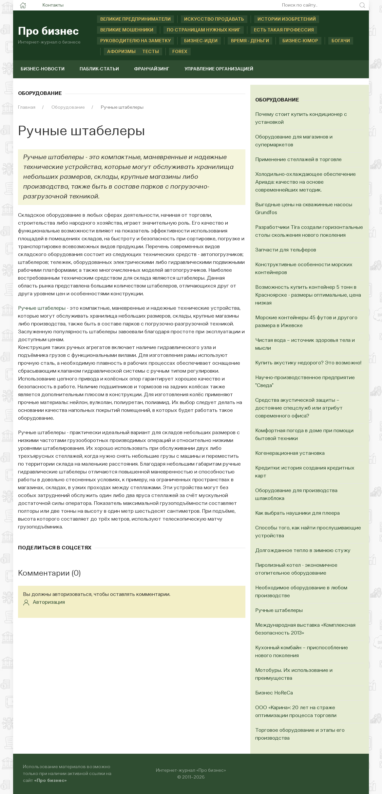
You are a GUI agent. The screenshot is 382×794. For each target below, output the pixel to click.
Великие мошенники (126, 30)
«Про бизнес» (50, 780)
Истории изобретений (287, 19)
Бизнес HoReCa (274, 693)
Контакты (53, 5)
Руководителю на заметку (135, 41)
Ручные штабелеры (42, 308)
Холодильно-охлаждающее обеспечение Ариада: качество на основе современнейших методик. (305, 182)
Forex (179, 51)
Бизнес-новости (43, 69)
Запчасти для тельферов (285, 250)
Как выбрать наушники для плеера (297, 513)
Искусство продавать (214, 19)
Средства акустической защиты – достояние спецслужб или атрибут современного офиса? (299, 408)
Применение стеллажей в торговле (298, 159)
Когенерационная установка (290, 453)
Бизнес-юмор (300, 41)
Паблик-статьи (99, 69)
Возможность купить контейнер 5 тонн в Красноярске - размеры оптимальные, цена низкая (308, 295)
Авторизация (44, 602)
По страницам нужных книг (203, 30)
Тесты (150, 51)
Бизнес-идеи (201, 41)
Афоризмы (114, 51)
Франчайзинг (151, 69)
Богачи (341, 41)
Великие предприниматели (135, 19)
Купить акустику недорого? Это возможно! (308, 363)
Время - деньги (250, 41)
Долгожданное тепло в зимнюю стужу (303, 550)
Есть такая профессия (284, 30)
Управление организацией (218, 69)
